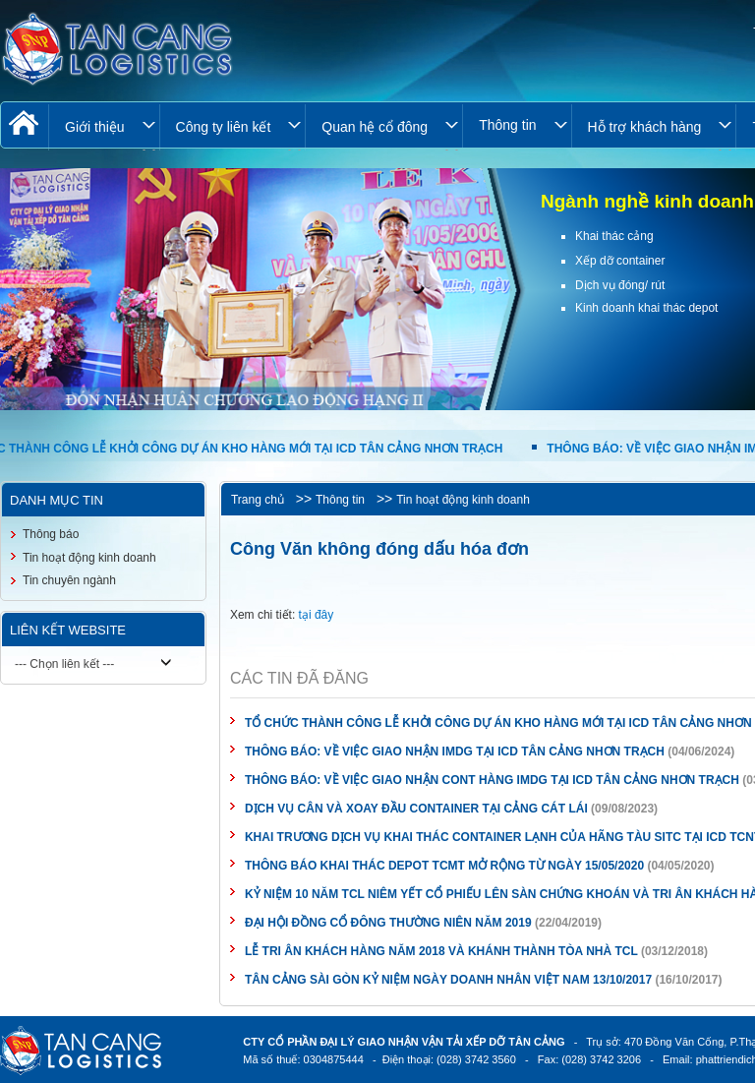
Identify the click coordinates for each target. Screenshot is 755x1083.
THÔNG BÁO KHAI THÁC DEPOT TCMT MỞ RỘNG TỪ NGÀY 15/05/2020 (444, 865)
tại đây (316, 615)
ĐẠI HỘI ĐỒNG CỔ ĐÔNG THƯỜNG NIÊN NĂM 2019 (388, 923)
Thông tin (340, 500)
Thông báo (51, 534)
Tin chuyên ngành (69, 580)
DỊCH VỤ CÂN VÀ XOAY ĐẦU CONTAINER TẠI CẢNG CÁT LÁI (416, 808)
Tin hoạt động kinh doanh (463, 500)
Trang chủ (257, 500)
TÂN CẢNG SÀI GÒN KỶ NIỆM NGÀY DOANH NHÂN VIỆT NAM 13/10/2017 (448, 980)
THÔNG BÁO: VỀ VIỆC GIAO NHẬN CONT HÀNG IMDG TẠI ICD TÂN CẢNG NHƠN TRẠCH (493, 780)
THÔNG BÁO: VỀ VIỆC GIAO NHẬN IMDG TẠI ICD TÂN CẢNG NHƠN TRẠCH (456, 751)
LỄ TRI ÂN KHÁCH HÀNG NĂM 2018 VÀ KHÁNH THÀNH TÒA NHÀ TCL (441, 951)
